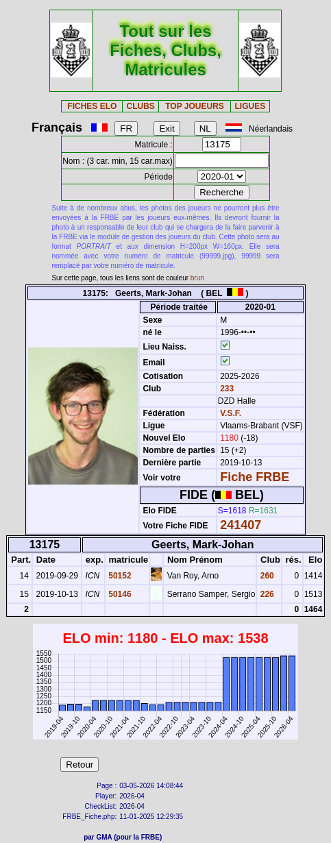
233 (226, 388)
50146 (119, 594)
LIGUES (250, 106)
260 (265, 576)
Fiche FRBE (254, 477)
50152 (119, 576)
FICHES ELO (92, 106)
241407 (240, 525)
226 (265, 594)
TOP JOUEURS (194, 106)
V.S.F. (230, 413)
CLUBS (140, 106)
